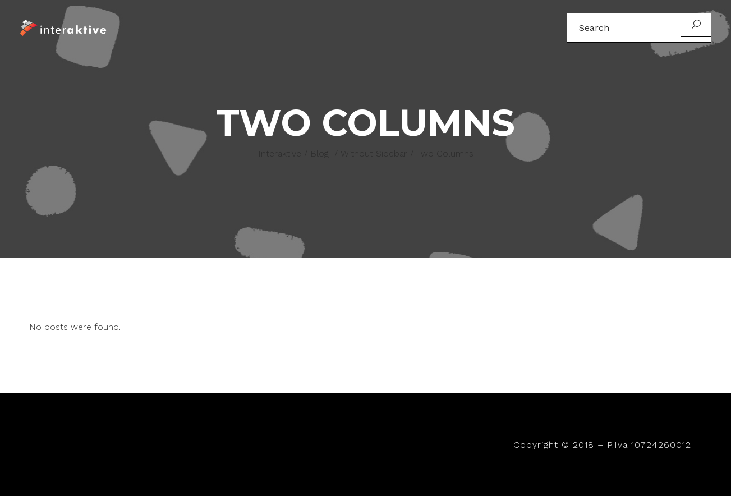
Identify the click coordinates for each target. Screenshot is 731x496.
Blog (319, 153)
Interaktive (279, 153)
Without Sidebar (374, 153)
